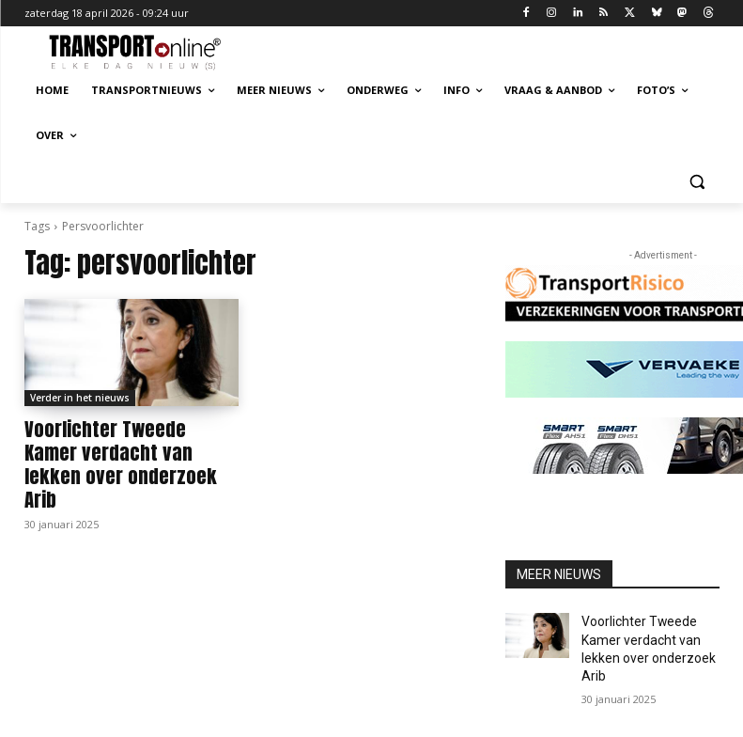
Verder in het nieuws (80, 397)
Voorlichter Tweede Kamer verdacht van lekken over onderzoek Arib (116, 449)
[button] (697, 181)
